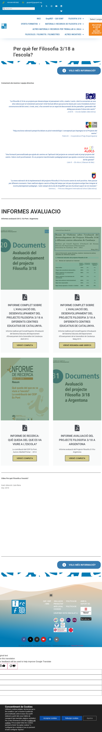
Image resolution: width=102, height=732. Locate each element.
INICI (39, 18)
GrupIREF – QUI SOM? (54, 18)
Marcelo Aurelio (77, 646)
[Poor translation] (12, 666)
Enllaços (58, 601)
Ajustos (90, 718)
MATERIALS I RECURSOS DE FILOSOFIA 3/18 (64, 24)
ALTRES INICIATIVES (74, 34)
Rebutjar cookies (71, 718)
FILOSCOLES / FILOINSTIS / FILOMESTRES (42, 34)
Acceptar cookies (50, 718)
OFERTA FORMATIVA (30, 24)
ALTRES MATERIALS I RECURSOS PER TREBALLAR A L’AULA (58, 29)
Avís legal (58, 606)
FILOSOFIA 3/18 (76, 18)
